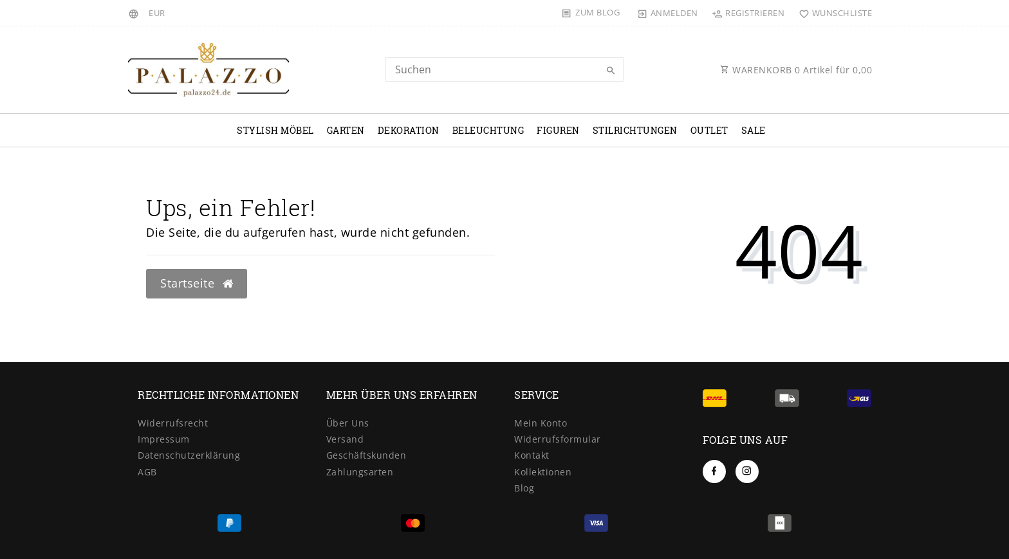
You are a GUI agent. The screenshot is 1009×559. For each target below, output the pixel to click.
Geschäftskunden (366, 455)
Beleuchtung (488, 130)
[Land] (135, 13)
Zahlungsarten (360, 472)
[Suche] (610, 71)
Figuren (558, 130)
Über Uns (347, 423)
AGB (147, 472)
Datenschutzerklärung (189, 455)
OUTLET (709, 130)
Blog (524, 488)
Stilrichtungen (635, 130)
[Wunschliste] (832, 13)
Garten (346, 130)
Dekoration (409, 130)
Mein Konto (540, 423)
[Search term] (504, 69)
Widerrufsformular (557, 439)
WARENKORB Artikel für (796, 70)
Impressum (164, 439)
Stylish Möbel (275, 130)
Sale (753, 130)
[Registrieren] (748, 13)
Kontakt (532, 455)
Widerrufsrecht (173, 423)
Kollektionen (542, 472)
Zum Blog (597, 12)
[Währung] (157, 13)
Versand (345, 439)
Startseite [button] (196, 283)
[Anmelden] (668, 13)
